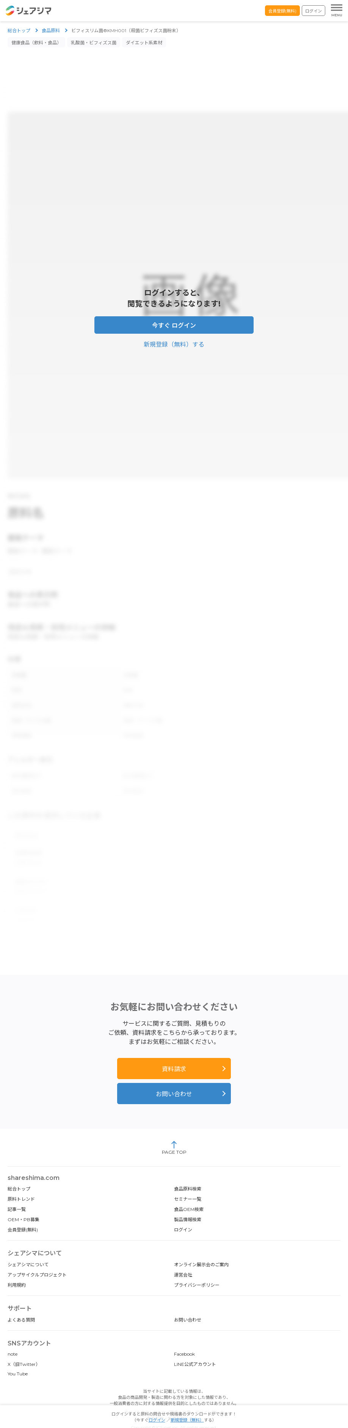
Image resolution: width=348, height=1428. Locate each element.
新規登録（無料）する (174, 340)
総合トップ (19, 30)
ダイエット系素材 (144, 42)
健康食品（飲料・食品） (36, 42)
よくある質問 (21, 1305)
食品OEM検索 (189, 1194)
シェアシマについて (28, 1249)
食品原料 (51, 30)
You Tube (18, 1358)
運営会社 (183, 1259)
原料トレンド (21, 1184)
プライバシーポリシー (196, 1270)
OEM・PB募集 (23, 1204)
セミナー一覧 (187, 1184)
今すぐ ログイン (174, 321)
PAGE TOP (174, 1132)
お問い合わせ (174, 1079)
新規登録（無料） (187, 1420)
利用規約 (17, 1270)
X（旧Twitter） (24, 1349)
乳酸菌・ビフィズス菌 (93, 42)
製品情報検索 (187, 1204)
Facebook (184, 1339)
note (12, 1339)
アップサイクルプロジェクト (37, 1259)
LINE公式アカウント (195, 1349)
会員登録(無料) (282, 11)
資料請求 (174, 1054)
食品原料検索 (187, 1173)
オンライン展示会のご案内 (201, 1249)
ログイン (313, 11)
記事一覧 (17, 1194)
